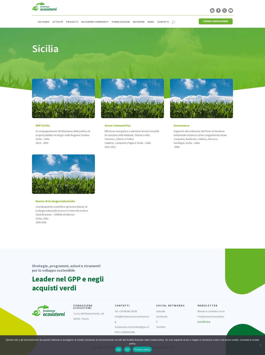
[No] (260, 345)
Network (139, 22)
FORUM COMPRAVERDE (215, 21)
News (151, 22)
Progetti (72, 22)
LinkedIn (160, 311)
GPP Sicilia (43, 125)
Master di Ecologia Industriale (55, 201)
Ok (118, 349)
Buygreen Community (95, 22)
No (127, 349)
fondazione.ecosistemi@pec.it (132, 327)
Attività (57, 22)
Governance (181, 125)
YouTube (160, 327)
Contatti (163, 22)
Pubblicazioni (121, 22)
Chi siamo (44, 22)
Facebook (161, 316)
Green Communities (118, 125)
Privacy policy (142, 349)
